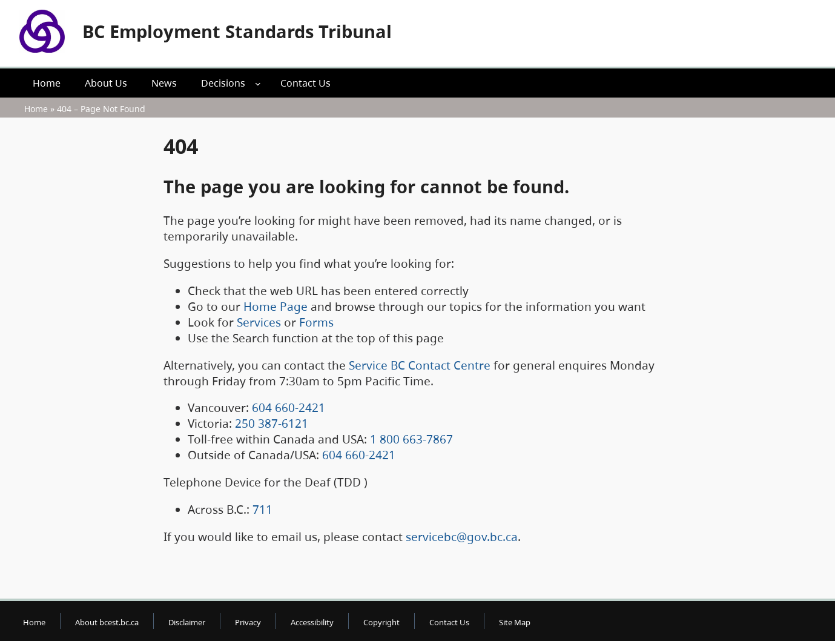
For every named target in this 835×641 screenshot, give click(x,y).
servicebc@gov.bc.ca (462, 537)
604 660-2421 (288, 408)
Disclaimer (186, 622)
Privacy (248, 622)
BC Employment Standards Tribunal (237, 31)
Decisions (223, 83)
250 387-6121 (271, 423)
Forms (316, 322)
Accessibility (312, 622)
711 (262, 509)
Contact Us (449, 622)
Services (259, 322)
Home (36, 109)
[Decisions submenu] (258, 83)
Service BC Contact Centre (419, 365)
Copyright (381, 622)
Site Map (514, 622)
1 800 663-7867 (411, 439)
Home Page (275, 306)
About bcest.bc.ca (107, 622)
